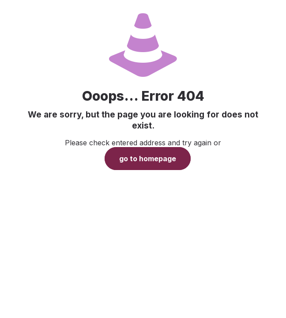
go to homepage (147, 158)
